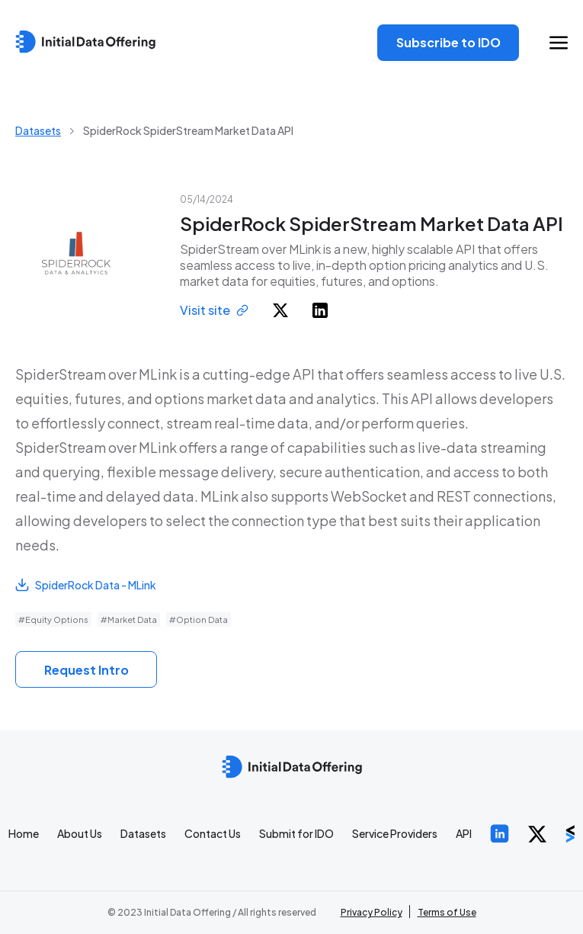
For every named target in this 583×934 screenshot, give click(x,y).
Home (23, 833)
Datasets (38, 130)
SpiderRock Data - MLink (85, 585)
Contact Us (212, 833)
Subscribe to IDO (448, 42)
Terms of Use (447, 912)
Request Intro (86, 670)
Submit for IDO (296, 833)
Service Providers (394, 833)
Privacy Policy (371, 912)
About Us (79, 833)
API (464, 833)
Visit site (214, 310)
